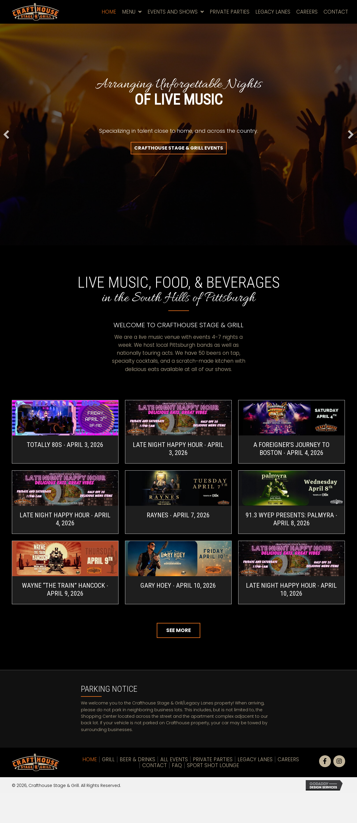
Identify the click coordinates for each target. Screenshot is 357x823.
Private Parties (213, 759)
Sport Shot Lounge (213, 765)
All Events (174, 759)
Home (89, 759)
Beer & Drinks (137, 759)
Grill (108, 759)
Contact (154, 765)
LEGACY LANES (255, 759)
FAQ (177, 765)
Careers (288, 759)
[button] (179, 148)
